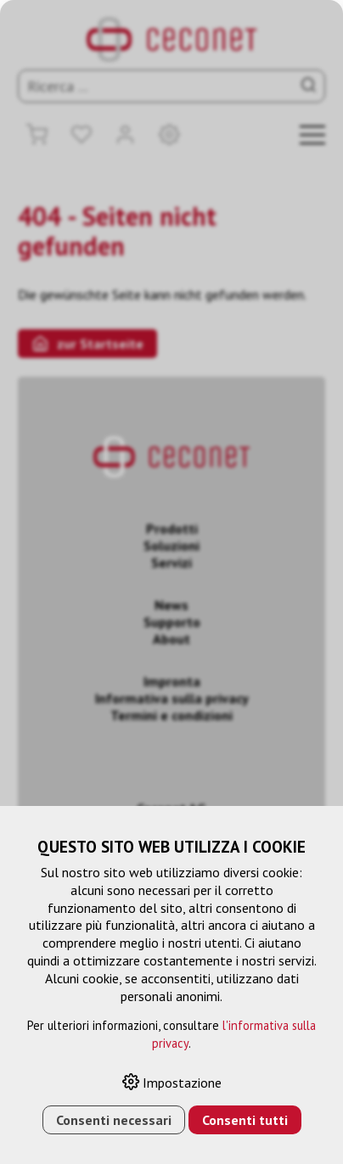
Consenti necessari (114, 1119)
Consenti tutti (245, 1119)
